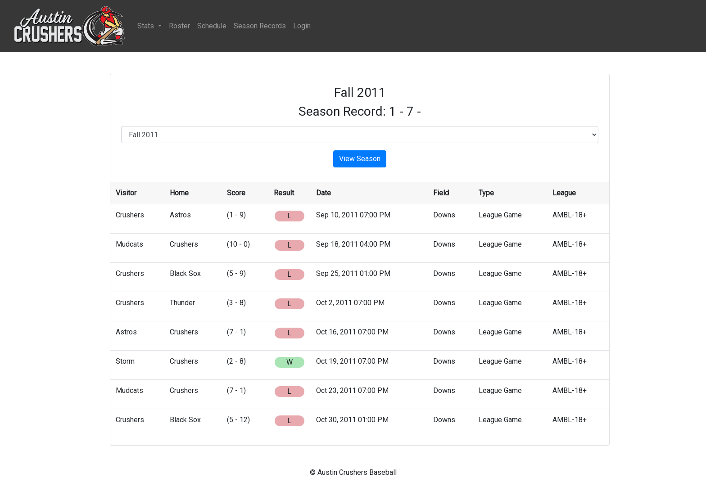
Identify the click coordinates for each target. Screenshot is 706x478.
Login (302, 26)
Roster (179, 26)
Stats (146, 26)
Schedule (211, 26)
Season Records (260, 26)
